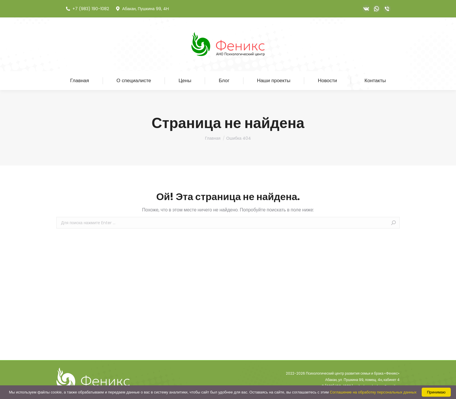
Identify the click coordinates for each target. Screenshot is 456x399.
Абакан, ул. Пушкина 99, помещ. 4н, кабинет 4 (362, 379)
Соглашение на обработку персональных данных (373, 392)
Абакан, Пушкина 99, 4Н (142, 9)
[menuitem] (79, 80)
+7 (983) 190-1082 (87, 9)
